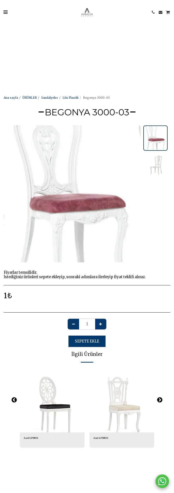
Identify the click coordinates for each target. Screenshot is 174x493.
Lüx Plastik (71, 97)
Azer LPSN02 (100, 438)
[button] (5, 12)
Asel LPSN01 (31, 438)
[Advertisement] (85, 34)
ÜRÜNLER (29, 97)
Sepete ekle (87, 341)
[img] (52, 400)
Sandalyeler (49, 97)
